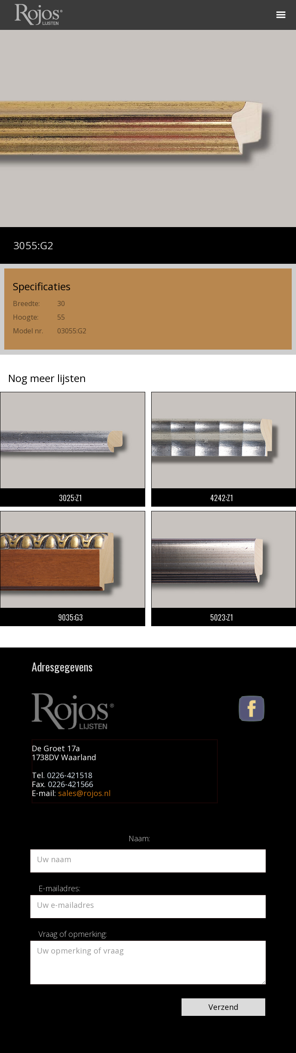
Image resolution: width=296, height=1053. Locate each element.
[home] (37, 13)
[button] (281, 15)
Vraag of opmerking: (72, 934)
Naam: (139, 838)
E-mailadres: (59, 888)
